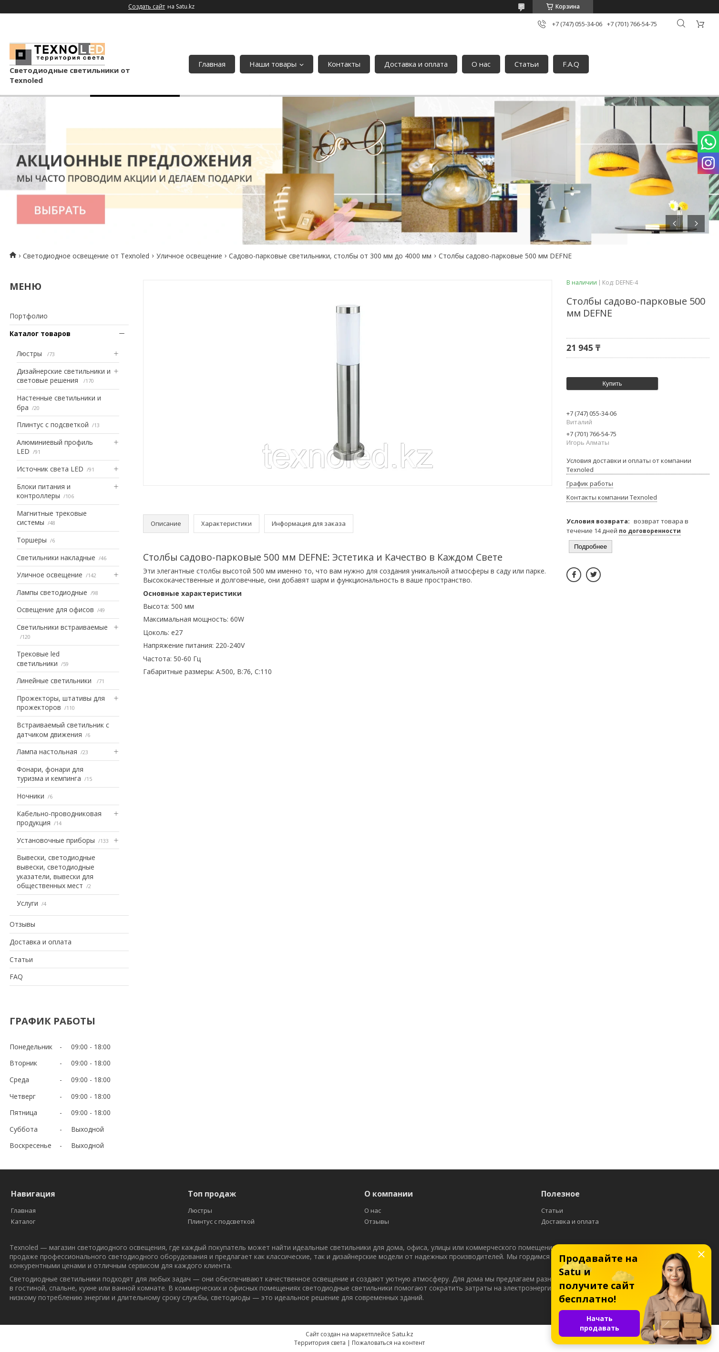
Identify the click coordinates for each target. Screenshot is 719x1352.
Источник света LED (50, 468)
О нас (481, 64)
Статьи (526, 64)
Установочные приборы (56, 840)
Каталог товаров (40, 333)
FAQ (16, 976)
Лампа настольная (47, 751)
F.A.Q (571, 64)
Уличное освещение (189, 255)
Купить (612, 383)
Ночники (30, 795)
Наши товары (273, 64)
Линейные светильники (55, 680)
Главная (212, 64)
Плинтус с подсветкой (53, 424)
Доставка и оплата (416, 64)
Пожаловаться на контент (388, 1343)
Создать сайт (146, 6)
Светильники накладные (56, 557)
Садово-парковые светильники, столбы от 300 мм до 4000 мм (330, 255)
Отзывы (22, 924)
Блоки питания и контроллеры (44, 491)
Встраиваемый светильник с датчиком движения (63, 729)
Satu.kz (402, 1334)
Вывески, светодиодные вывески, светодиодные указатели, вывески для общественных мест (56, 871)
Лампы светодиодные (52, 592)
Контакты (344, 64)
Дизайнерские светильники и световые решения (64, 376)
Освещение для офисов (55, 609)
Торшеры (32, 539)
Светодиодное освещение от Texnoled (86, 255)
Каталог (23, 1221)
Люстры (30, 353)
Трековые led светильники (38, 658)
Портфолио (29, 315)
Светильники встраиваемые (62, 627)
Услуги (27, 903)
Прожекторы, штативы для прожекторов (61, 703)
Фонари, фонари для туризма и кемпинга (50, 774)
